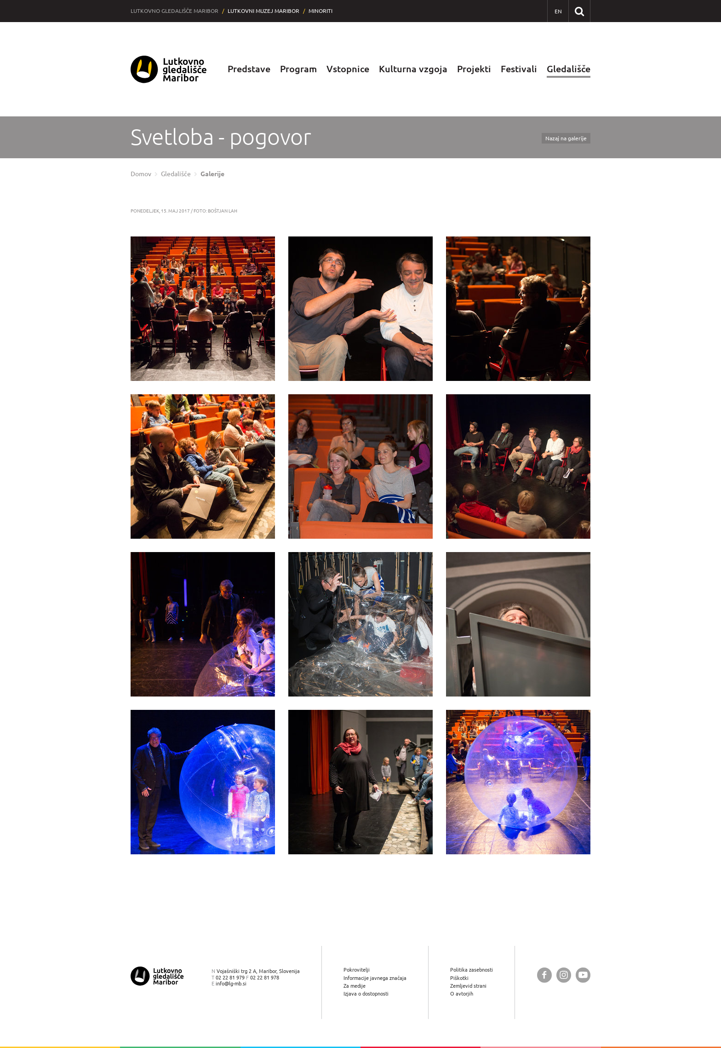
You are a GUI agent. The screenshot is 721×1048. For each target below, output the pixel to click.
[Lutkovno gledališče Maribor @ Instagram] (563, 975)
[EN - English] (558, 11)
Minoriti (320, 10)
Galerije (212, 174)
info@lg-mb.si (231, 983)
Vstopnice (347, 68)
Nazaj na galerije (566, 138)
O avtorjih (461, 993)
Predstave (249, 68)
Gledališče (568, 68)
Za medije (354, 986)
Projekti (474, 68)
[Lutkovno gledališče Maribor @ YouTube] (583, 975)
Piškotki (459, 978)
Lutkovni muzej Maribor (263, 10)
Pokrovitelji (356, 970)
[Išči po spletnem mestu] (579, 11)
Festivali (519, 68)
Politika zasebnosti (471, 970)
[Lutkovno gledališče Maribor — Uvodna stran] (169, 69)
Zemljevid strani (468, 986)
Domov (141, 174)
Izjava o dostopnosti (366, 993)
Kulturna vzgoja (413, 68)
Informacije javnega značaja (374, 978)
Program (298, 68)
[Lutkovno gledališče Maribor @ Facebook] (544, 975)
